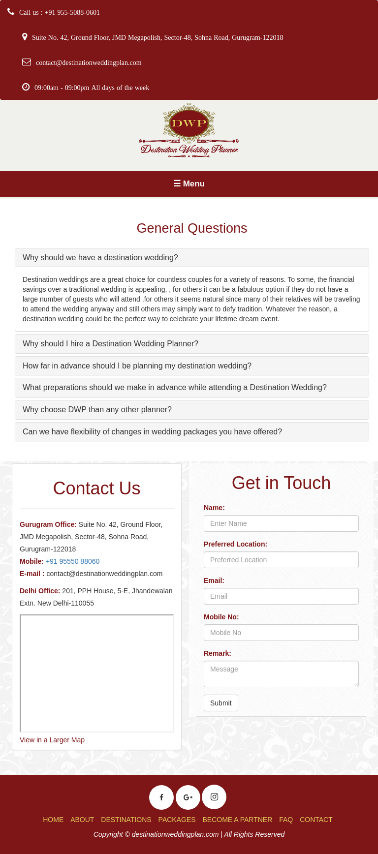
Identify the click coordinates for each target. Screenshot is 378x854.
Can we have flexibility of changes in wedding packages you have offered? (152, 431)
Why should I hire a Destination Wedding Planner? (110, 343)
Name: (214, 508)
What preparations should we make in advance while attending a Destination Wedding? (175, 387)
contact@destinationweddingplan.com (89, 62)
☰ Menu (189, 183)
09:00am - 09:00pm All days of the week (91, 87)
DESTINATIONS (126, 820)
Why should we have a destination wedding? (100, 257)
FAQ (286, 820)
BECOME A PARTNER (237, 820)
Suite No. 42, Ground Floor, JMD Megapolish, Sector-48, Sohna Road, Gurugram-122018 (157, 37)
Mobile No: (221, 617)
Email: (214, 580)
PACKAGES (177, 820)
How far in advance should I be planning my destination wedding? (137, 366)
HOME (53, 820)
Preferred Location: (235, 544)
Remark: (217, 653)
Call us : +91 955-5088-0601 (59, 12)
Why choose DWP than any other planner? (97, 409)
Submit (221, 703)
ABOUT (82, 820)
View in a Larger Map (52, 740)
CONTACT (316, 820)
